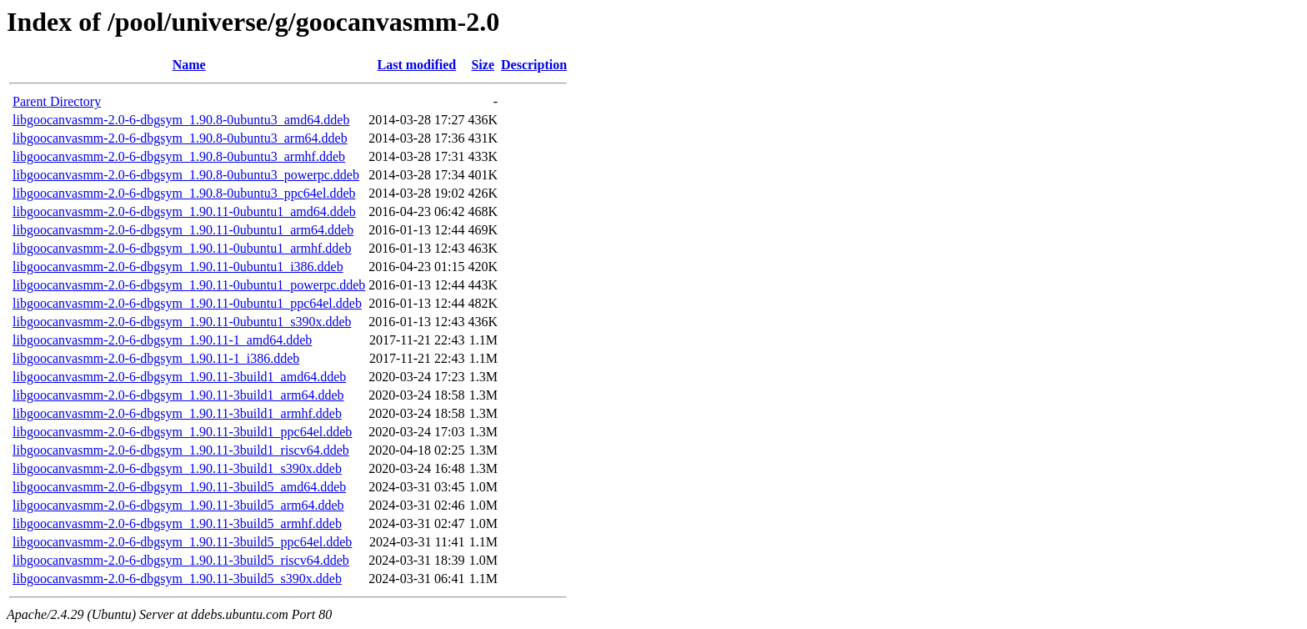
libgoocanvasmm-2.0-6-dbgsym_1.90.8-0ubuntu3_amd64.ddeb (181, 120)
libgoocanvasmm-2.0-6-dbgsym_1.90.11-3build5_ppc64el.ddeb (182, 542)
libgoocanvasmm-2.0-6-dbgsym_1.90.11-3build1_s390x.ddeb (177, 468)
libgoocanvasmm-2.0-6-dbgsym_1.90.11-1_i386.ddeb (156, 358)
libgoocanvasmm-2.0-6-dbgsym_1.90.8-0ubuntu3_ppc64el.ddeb (184, 193)
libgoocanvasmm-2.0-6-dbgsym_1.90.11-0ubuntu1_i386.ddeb (178, 266)
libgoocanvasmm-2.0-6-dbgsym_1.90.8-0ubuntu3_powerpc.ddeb (186, 175)
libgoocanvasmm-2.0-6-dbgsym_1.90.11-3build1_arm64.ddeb (178, 395)
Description (534, 65)
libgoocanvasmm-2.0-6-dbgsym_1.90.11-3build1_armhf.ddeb (177, 413)
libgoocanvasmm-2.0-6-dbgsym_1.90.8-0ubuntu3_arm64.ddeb (180, 138)
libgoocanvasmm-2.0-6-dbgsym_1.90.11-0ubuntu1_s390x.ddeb (182, 321)
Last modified (417, 65)
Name (189, 65)
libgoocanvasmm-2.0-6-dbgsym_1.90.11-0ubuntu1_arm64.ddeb (183, 230)
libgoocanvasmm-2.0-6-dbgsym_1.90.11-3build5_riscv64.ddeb (181, 560)
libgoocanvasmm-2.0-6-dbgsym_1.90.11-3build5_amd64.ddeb (179, 487)
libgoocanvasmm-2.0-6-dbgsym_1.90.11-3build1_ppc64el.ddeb (182, 432)
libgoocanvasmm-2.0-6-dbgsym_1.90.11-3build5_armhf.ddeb (177, 523)
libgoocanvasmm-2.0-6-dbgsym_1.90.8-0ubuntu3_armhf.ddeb (179, 156)
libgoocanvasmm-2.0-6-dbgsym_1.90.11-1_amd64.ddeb (162, 340)
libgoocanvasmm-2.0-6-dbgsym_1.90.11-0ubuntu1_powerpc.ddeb (189, 285)
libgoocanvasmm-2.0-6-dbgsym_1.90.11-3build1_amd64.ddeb (179, 377)
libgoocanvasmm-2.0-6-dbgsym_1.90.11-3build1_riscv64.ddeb (181, 450)
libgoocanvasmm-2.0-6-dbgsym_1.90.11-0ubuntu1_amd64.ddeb (184, 211)
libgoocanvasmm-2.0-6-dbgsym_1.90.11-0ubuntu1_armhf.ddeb (182, 248)
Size (482, 65)
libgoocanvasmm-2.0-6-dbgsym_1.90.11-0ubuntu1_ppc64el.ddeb (187, 303)
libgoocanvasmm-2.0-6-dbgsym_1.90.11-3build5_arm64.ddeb (178, 505)
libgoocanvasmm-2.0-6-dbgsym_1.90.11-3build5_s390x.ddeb (177, 578)
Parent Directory (57, 101)
